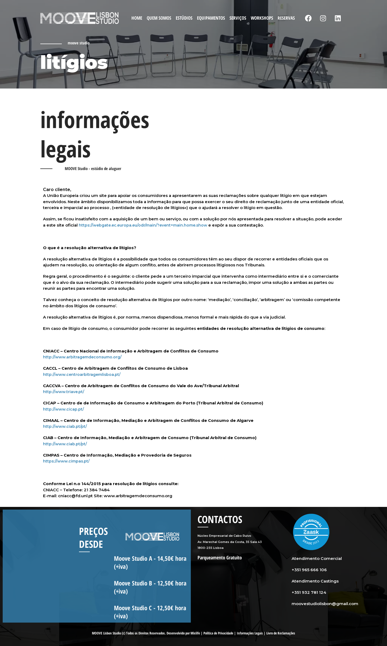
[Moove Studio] (79, 17)
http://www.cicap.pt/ (64, 409)
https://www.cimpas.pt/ (67, 461)
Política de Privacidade (218, 632)
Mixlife (195, 632)
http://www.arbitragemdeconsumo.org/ (84, 356)
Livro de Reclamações (280, 632)
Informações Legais (250, 632)
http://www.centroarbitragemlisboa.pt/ (83, 374)
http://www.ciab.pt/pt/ (66, 426)
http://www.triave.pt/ (64, 391)
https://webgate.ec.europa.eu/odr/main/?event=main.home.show (146, 225)
